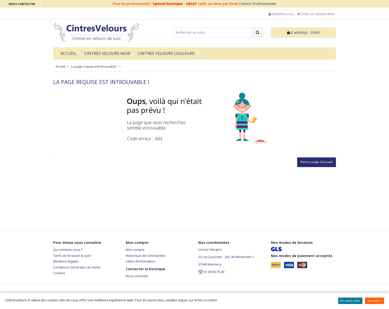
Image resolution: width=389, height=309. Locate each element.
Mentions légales (66, 261)
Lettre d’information (140, 261)
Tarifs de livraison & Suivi (72, 255)
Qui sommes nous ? (68, 249)
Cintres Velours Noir (107, 53)
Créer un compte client (316, 14)
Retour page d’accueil (316, 162)
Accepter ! (374, 301)
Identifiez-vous (281, 14)
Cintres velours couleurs (166, 53)
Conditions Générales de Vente (76, 267)
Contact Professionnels (257, 3)
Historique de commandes (145, 255)
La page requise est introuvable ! (94, 66)
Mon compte (135, 249)
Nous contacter (137, 276)
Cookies (59, 273)
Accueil (69, 53)
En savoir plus (350, 301)
